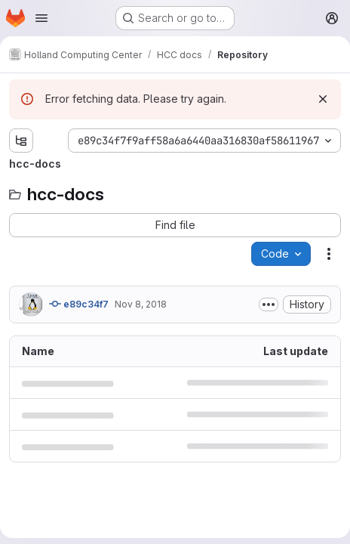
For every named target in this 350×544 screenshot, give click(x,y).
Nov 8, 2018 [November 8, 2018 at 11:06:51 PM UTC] (141, 304)
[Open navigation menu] (41, 18)
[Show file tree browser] (21, 140)
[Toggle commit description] (268, 304)
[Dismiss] (323, 99)
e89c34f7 (79, 304)
